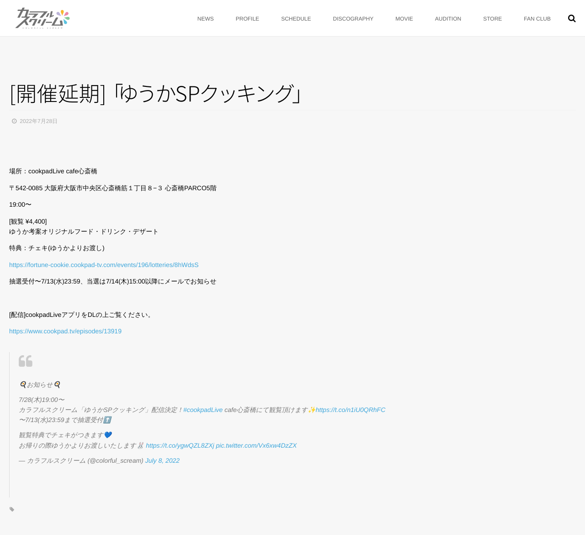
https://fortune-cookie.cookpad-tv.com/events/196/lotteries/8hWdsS (104, 264)
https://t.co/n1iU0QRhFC (351, 409)
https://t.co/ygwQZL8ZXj (180, 445)
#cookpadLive (203, 409)
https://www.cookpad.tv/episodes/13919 (65, 331)
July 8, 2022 (162, 460)
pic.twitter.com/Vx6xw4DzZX (256, 445)
